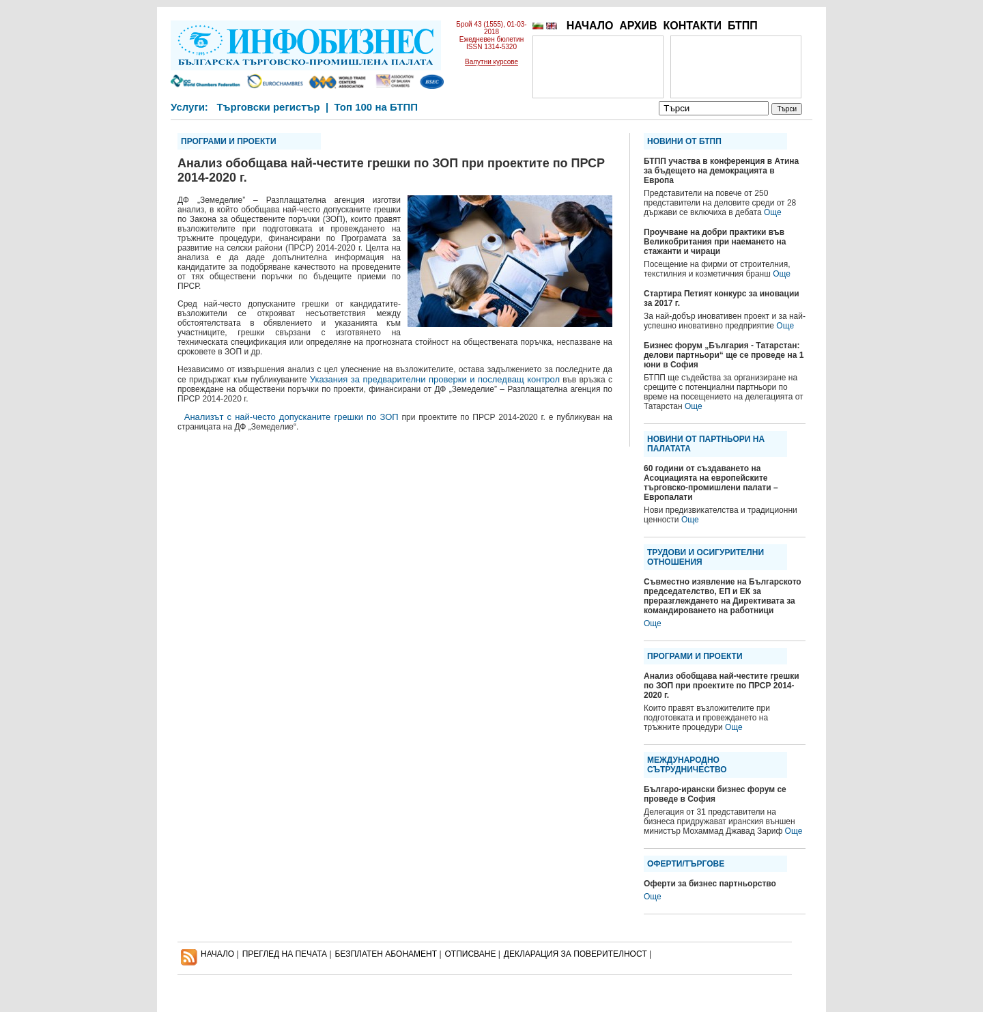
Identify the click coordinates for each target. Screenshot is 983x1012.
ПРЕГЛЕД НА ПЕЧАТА (284, 954)
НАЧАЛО (590, 25)
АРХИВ (638, 25)
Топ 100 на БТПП (376, 107)
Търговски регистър (267, 107)
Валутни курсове (491, 62)
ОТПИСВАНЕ (470, 954)
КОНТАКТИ (692, 25)
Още (773, 212)
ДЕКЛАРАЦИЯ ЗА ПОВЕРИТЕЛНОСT (575, 954)
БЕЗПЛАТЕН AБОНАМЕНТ (386, 954)
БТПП (743, 25)
